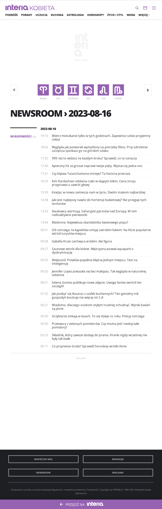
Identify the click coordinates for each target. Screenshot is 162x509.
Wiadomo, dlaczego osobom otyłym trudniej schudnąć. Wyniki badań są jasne (101, 307)
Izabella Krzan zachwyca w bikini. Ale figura (82, 241)
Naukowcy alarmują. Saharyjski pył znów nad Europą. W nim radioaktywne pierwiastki (94, 213)
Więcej (144, 15)
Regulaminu (57, 489)
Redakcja (118, 459)
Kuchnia (57, 15)
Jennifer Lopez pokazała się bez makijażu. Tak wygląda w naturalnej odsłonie (99, 273)
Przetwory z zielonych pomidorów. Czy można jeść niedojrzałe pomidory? (95, 325)
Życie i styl (115, 15)
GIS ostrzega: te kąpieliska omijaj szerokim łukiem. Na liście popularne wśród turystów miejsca (101, 232)
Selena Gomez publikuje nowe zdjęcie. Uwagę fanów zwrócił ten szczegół (97, 284)
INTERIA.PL (118, 489)
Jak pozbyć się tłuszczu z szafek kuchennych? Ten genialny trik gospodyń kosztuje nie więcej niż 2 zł (95, 295)
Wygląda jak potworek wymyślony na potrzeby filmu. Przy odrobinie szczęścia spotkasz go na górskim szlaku (100, 149)
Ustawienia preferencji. (75, 489)
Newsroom (43, 472)
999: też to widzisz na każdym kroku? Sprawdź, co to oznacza (94, 158)
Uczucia (42, 15)
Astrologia (75, 15)
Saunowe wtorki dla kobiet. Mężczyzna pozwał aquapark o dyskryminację (92, 250)
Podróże (11, 15)
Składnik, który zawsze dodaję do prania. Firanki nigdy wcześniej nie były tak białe (99, 337)
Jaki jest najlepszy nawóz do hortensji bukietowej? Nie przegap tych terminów (99, 202)
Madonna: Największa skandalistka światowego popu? (90, 222)
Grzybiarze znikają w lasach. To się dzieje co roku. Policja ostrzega (98, 316)
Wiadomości (23, 136)
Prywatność (92, 489)
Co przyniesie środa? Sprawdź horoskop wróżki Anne (89, 346)
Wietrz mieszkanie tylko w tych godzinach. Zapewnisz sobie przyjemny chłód (101, 137)
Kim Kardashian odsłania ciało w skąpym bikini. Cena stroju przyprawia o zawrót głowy (94, 183)
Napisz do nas (43, 459)
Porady (26, 15)
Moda (131, 15)
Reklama (118, 472)
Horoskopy (95, 15)
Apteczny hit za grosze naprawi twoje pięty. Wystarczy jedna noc (97, 166)
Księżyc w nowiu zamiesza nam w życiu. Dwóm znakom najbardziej (98, 192)
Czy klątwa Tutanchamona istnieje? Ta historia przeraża (91, 173)
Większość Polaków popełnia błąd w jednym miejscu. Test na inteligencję (94, 262)
